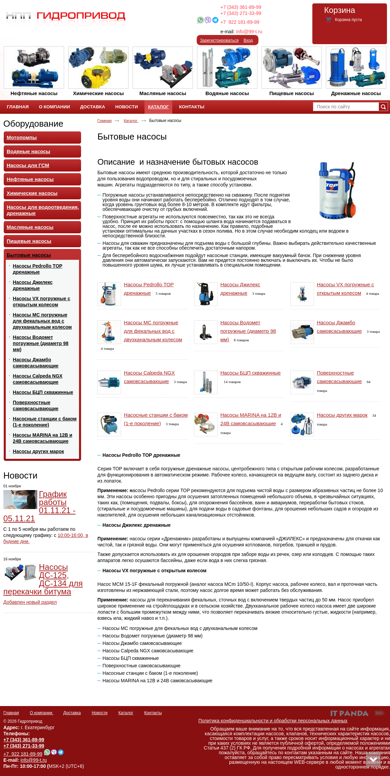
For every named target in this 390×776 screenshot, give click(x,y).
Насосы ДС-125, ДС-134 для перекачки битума (43, 579)
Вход (248, 40)
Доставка (72, 712)
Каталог (158, 106)
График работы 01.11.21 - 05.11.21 (39, 506)
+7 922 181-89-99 (239, 22)
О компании (42, 712)
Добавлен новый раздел (30, 602)
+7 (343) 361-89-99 (240, 7)
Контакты (153, 712)
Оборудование (33, 124)
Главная (104, 121)
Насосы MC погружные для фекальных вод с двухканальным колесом (153, 331)
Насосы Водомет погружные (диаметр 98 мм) (248, 331)
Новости (20, 475)
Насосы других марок (342, 415)
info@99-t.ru (249, 31)
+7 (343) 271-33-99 (240, 13)
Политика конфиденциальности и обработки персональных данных (273, 720)
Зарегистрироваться (219, 40)
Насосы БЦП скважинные (250, 373)
